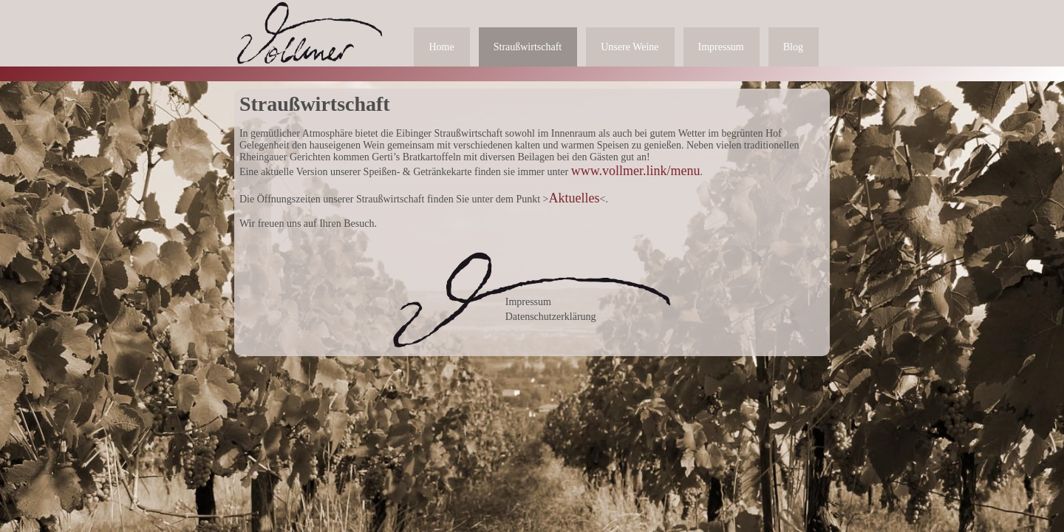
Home (441, 46)
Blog (793, 46)
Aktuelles (574, 198)
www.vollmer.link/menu (635, 170)
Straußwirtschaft (528, 46)
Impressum (721, 46)
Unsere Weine (629, 46)
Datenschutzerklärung (550, 316)
